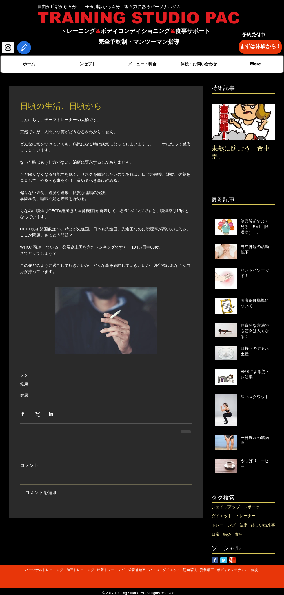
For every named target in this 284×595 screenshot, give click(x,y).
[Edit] (24, 47)
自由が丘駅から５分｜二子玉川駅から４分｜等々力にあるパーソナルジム (109, 6)
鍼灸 (227, 534)
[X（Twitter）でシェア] (37, 414)
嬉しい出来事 (263, 525)
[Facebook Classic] (215, 560)
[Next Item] (266, 121)
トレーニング (224, 525)
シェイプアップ (226, 507)
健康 (24, 384)
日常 (216, 534)
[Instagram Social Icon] (8, 47)
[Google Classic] (232, 560)
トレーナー (245, 515)
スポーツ (251, 507)
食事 (239, 534)
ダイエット (222, 515)
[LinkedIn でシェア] (51, 414)
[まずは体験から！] (260, 46)
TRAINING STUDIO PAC (138, 18)
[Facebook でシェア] (23, 414)
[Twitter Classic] (223, 560)
